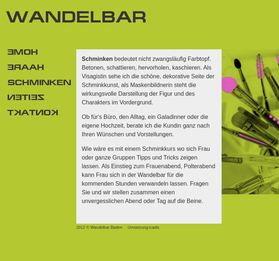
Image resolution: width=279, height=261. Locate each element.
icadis (154, 227)
